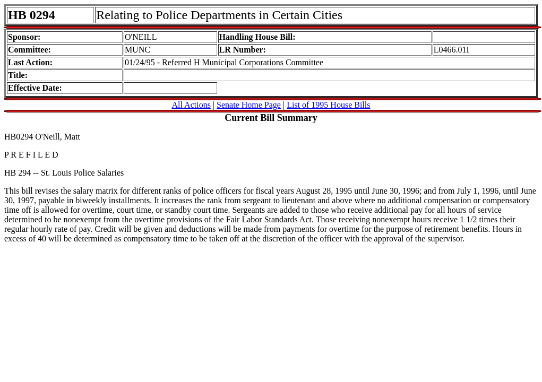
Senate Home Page (249, 104)
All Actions (191, 104)
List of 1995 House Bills (328, 104)
